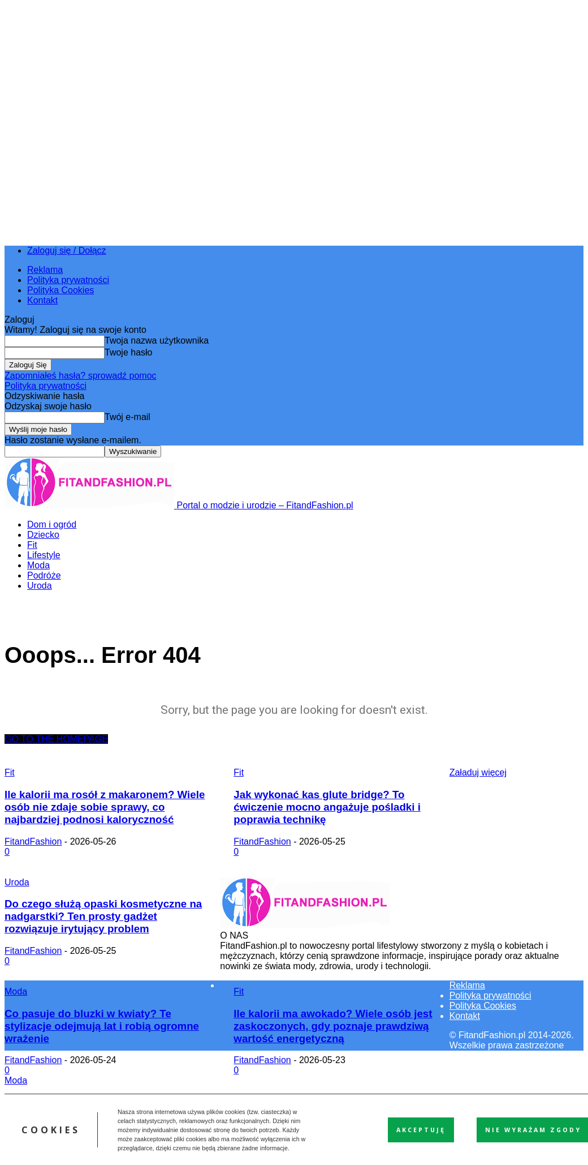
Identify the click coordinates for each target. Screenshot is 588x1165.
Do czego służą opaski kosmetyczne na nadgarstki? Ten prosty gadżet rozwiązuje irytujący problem (103, 916)
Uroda (39, 585)
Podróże (44, 575)
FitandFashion (33, 841)
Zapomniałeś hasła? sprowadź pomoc (81, 375)
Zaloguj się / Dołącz (66, 250)
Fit (32, 545)
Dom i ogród (51, 524)
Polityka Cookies (60, 290)
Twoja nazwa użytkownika (157, 340)
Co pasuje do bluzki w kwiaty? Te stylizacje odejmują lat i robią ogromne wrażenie (102, 1026)
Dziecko (43, 534)
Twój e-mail (127, 417)
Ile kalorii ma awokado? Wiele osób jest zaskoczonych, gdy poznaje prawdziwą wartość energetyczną (333, 1026)
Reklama (45, 270)
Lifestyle (43, 555)
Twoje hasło (129, 352)
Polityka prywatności (68, 280)
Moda (38, 565)
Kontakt (42, 300)
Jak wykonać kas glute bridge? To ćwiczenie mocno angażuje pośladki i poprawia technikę (327, 807)
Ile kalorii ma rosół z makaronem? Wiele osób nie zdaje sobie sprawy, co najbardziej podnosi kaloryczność (105, 807)
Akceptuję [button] (421, 1130)
